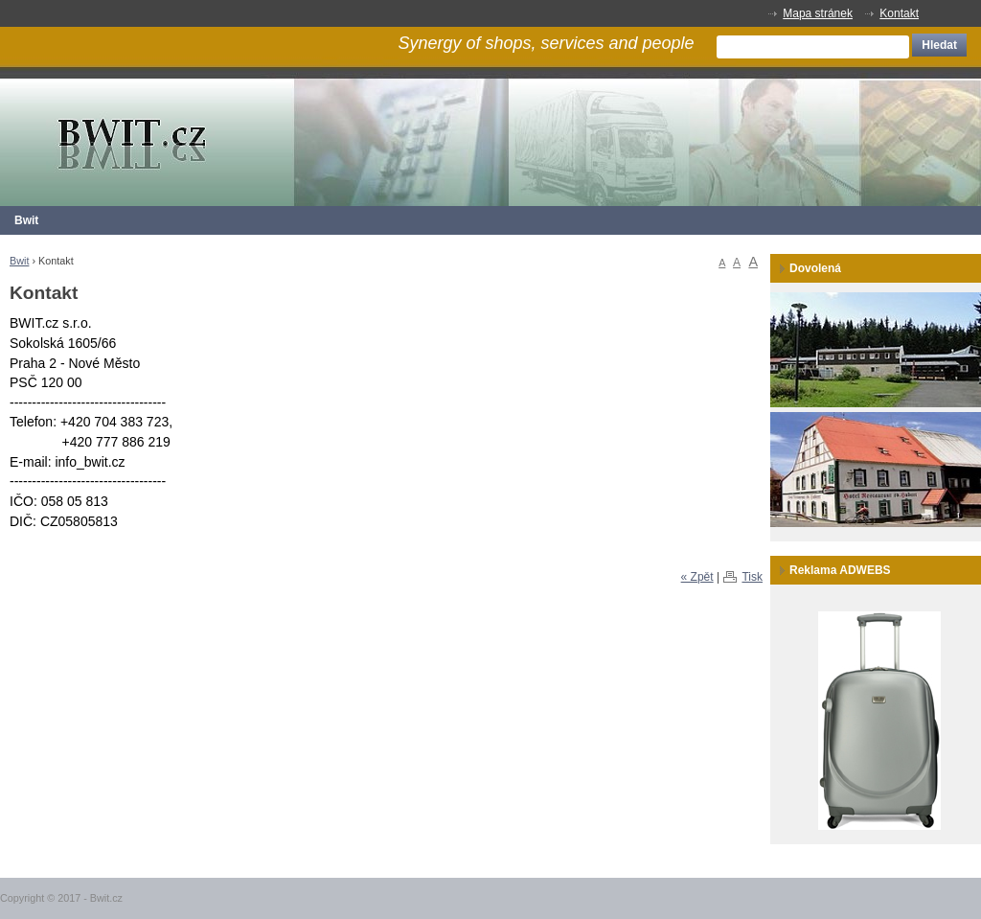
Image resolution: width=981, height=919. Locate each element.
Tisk (752, 577)
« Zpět (697, 577)
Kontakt (899, 13)
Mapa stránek (818, 13)
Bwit (26, 220)
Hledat (939, 45)
